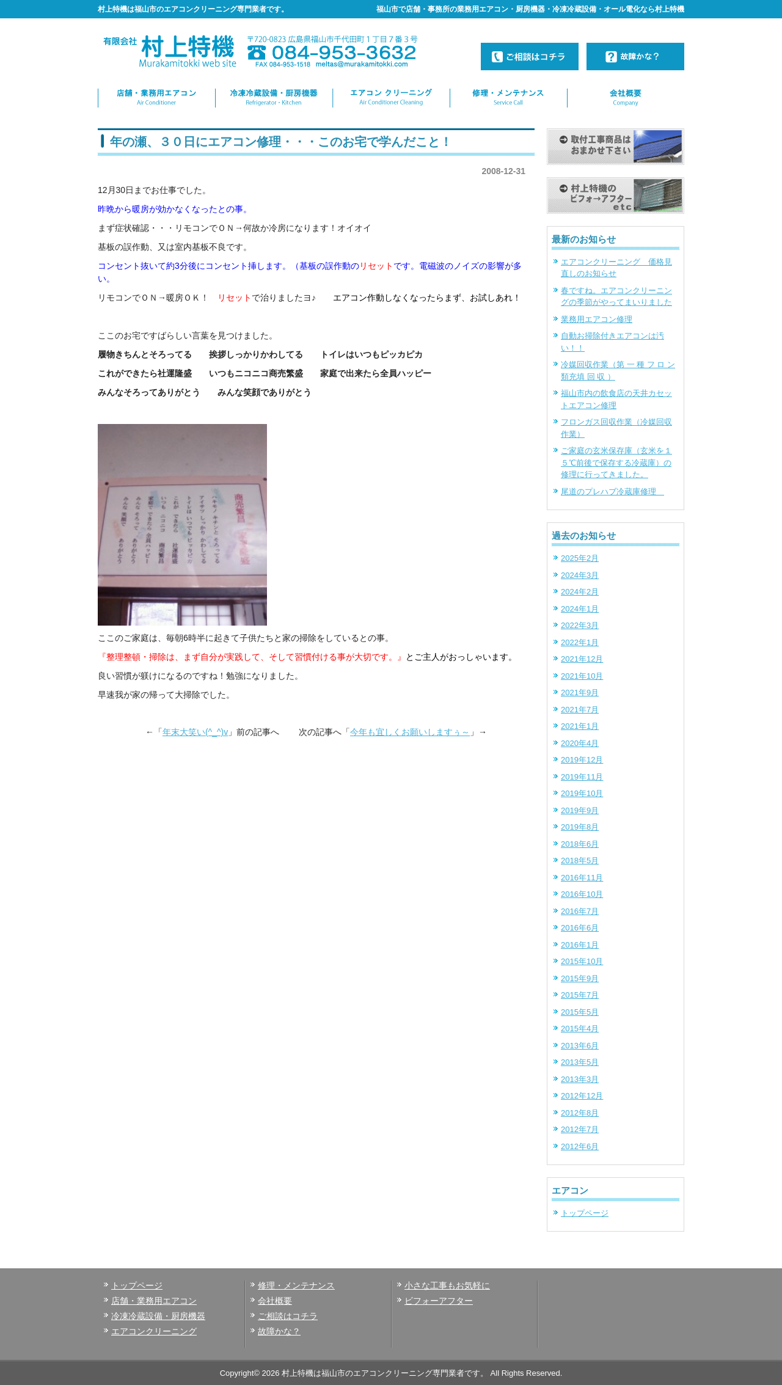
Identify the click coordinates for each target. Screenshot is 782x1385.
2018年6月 (580, 844)
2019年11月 (582, 776)
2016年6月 (580, 927)
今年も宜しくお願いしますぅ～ (410, 732)
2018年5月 (580, 860)
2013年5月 (580, 1062)
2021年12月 (582, 658)
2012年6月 (580, 1146)
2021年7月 (580, 709)
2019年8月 (580, 826)
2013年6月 (580, 1045)
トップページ (584, 1213)
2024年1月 (580, 608)
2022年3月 (580, 625)
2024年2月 (580, 591)
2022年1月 (580, 642)
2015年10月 (582, 961)
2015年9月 (580, 978)
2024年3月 (580, 575)
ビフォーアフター (438, 1301)
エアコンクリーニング (154, 1331)
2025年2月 (580, 558)
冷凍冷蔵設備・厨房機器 (158, 1316)
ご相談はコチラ (288, 1316)
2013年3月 (580, 1079)
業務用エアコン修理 (596, 319)
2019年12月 (582, 759)
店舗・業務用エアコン (154, 1301)
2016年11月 (582, 877)
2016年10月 (582, 894)
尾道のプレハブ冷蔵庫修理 (612, 491)
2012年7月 (580, 1129)
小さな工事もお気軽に (447, 1285)
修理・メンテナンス (296, 1285)
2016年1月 (580, 944)
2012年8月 (580, 1112)
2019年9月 (580, 810)
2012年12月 (582, 1095)
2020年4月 (580, 743)
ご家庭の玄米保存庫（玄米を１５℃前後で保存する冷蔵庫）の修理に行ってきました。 (616, 462)
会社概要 (275, 1301)
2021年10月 (582, 676)
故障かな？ (279, 1331)
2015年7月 (580, 994)
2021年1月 (580, 726)
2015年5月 (580, 1012)
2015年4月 (580, 1028)
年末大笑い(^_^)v (195, 732)
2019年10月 (582, 793)
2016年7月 (580, 911)
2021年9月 (580, 692)
